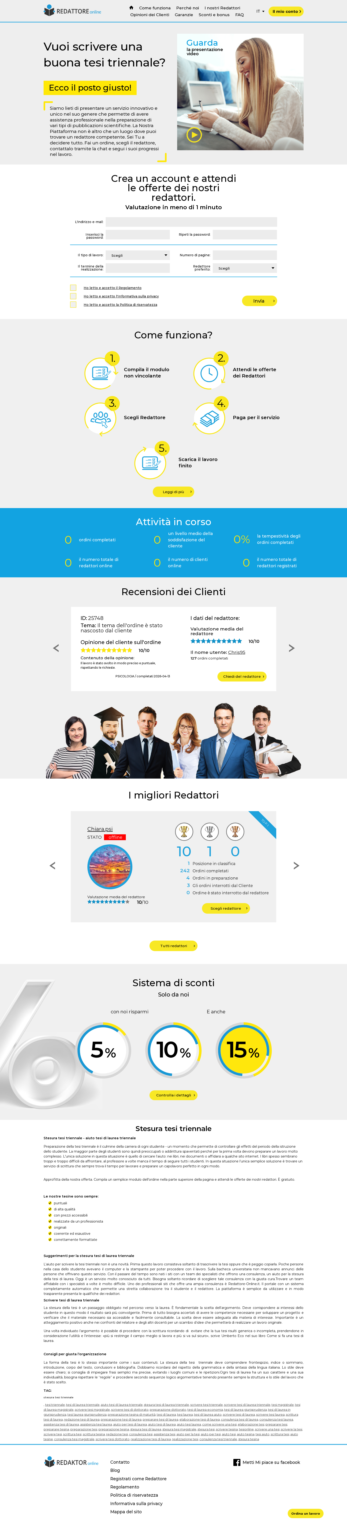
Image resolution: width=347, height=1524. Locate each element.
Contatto (120, 1462)
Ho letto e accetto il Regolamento (113, 288)
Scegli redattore (229, 908)
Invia (264, 301)
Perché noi (187, 8)
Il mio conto (287, 11)
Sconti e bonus (214, 14)
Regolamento (124, 1486)
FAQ (239, 14)
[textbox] (138, 255)
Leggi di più (177, 492)
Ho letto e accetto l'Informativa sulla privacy (121, 296)
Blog (115, 1470)
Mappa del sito (126, 1511)
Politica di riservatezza (134, 1495)
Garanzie (184, 14)
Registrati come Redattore (138, 1478)
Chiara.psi (100, 829)
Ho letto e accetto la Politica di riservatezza (120, 305)
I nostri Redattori (222, 8)
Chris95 (236, 652)
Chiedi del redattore (243, 676)
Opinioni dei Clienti (149, 14)
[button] (55, 649)
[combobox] (138, 255)
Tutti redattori (177, 946)
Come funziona (155, 8)
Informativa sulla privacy (136, 1503)
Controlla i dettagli (175, 1095)
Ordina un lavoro (305, 1513)
